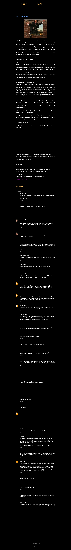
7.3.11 (21, 509)
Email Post (21, 186)
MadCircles (39, 546)
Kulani (21, 436)
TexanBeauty (22, 193)
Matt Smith (22, 219)
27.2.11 (21, 200)
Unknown (21, 305)
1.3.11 (21, 424)
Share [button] (17, 186)
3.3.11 (21, 457)
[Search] (54, 4)
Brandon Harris (23, 451)
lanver (21, 282)
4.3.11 (21, 480)
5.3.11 (21, 498)
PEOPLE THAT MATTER (33, 4)
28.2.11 (21, 208)
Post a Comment (19, 512)
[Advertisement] (35, 526)
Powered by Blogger (35, 543)
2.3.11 (21, 447)
